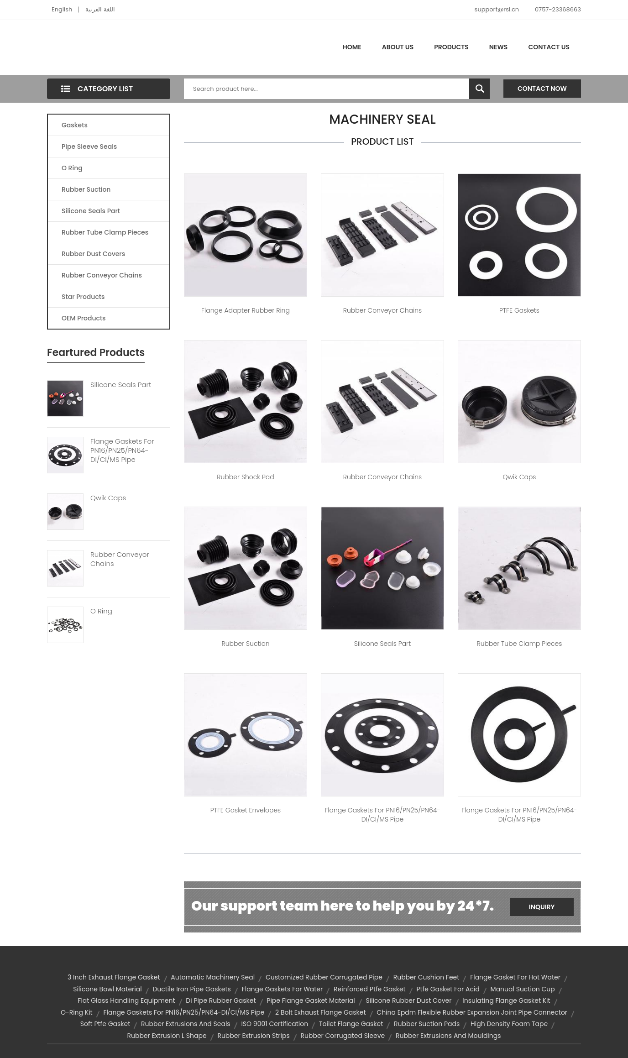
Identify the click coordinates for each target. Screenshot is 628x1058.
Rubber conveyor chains (382, 310)
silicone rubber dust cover (409, 1000)
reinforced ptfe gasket (370, 989)
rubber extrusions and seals (185, 1023)
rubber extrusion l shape (166, 1035)
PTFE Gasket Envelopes (245, 810)
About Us (397, 47)
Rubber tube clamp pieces (519, 643)
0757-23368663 (558, 9)
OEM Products (84, 318)
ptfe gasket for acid (447, 989)
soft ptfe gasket (105, 1023)
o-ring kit (77, 1012)
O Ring (72, 168)
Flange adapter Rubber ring (245, 310)
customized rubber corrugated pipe (324, 977)
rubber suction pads (427, 1023)
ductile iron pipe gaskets (191, 989)
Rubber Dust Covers (93, 253)
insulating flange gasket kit (506, 1000)
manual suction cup (523, 989)
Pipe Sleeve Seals (89, 146)
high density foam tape (509, 1023)
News (498, 47)
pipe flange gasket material (311, 1000)
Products (451, 47)
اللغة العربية (100, 9)
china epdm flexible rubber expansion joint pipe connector (472, 1012)
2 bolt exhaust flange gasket (320, 1012)
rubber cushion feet (426, 977)
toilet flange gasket (351, 1023)
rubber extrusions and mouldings (448, 1035)
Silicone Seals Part (91, 210)
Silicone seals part (382, 643)
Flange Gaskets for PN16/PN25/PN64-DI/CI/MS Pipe (382, 815)
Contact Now (542, 88)
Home (352, 47)
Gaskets (75, 125)
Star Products (83, 296)
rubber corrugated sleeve (343, 1035)
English (62, 9)
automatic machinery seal (213, 977)
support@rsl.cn (497, 9)
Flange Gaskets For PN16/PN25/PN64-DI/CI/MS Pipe (122, 450)
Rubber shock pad (245, 477)
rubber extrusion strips (253, 1035)
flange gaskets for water (282, 989)
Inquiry (542, 906)
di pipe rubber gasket (221, 1000)
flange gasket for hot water (515, 977)
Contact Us (549, 47)
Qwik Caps (108, 498)
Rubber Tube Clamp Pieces (105, 232)
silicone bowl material (107, 989)
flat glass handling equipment (126, 1000)
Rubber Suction (86, 189)
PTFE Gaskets (519, 310)
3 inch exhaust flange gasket (114, 977)
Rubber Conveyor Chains (102, 275)
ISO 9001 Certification (274, 1023)
